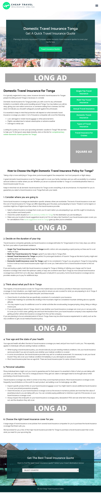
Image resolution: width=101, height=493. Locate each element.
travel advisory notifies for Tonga (41, 216)
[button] (97, 5)
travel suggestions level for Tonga (36, 220)
